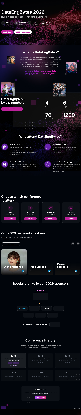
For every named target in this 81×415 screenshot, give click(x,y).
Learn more (7, 271)
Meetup (58, 3)
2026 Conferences (23, 32)
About (73, 3)
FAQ (79, 3)
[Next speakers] (78, 243)
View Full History (40, 397)
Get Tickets (7, 32)
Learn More (10, 218)
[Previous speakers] (72, 243)
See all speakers (11, 244)
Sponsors (65, 3)
